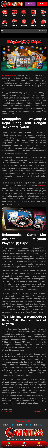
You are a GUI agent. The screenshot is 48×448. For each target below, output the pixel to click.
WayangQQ (41, 185)
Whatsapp (9, 444)
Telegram (24, 444)
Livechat (39, 444)
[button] (5, 13)
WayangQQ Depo (24, 41)
